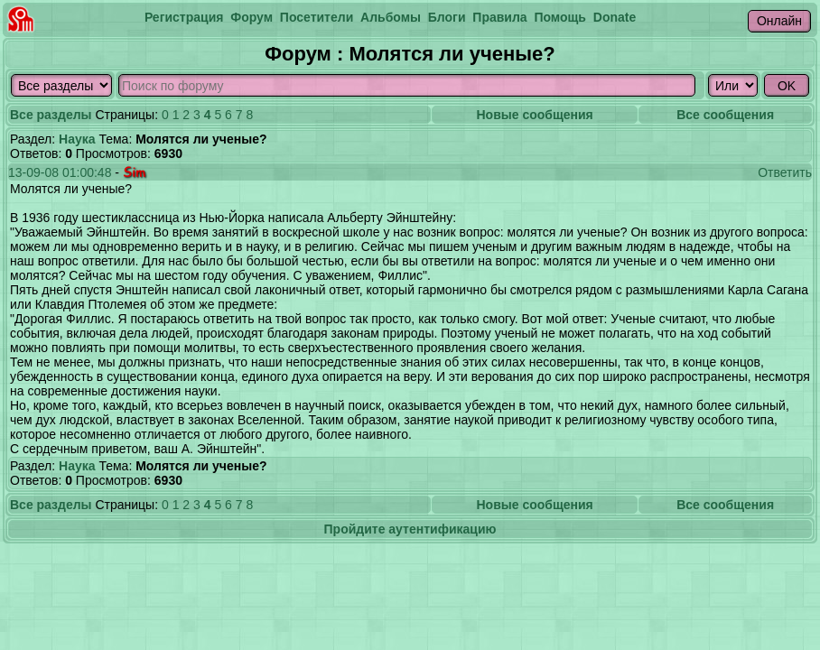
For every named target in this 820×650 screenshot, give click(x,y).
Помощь (560, 17)
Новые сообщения (534, 114)
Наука (77, 139)
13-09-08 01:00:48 (59, 172)
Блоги (447, 17)
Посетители (316, 17)
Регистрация (184, 17)
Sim (134, 172)
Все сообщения (725, 114)
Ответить (785, 172)
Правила (499, 17)
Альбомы (390, 17)
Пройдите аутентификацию (410, 529)
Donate (614, 17)
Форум (251, 17)
